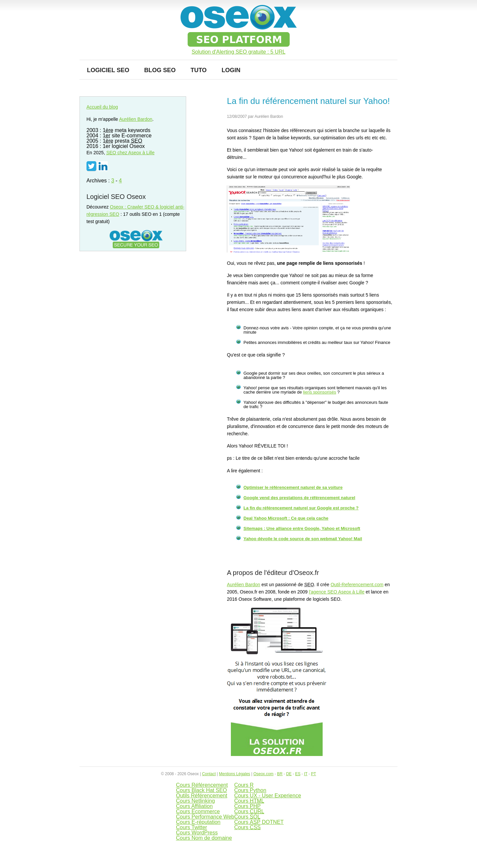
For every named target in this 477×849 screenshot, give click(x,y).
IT (305, 774)
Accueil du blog (102, 107)
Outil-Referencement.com (357, 584)
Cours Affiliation (194, 806)
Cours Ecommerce (198, 811)
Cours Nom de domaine (204, 838)
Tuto (198, 70)
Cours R (244, 785)
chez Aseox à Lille (130, 152)
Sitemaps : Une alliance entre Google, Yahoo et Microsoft (301, 528)
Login (231, 70)
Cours (249, 801)
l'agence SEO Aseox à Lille (337, 591)
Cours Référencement (202, 785)
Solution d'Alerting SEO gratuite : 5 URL (238, 52)
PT (313, 774)
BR (280, 774)
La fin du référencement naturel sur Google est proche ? (300, 507)
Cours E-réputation (198, 822)
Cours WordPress (197, 832)
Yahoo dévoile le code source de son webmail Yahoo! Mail (302, 538)
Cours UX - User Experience (267, 795)
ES (297, 774)
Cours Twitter (191, 827)
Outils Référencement (201, 795)
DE (289, 774)
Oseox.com (263, 774)
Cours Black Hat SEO (201, 790)
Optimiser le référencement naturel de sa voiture (293, 487)
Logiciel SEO (108, 70)
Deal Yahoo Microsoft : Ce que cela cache (285, 518)
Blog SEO (160, 70)
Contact (209, 774)
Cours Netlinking (195, 801)
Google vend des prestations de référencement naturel (299, 497)
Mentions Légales (234, 774)
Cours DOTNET (259, 822)
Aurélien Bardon (243, 584)
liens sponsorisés (319, 392)
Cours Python (250, 790)
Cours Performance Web (205, 817)
